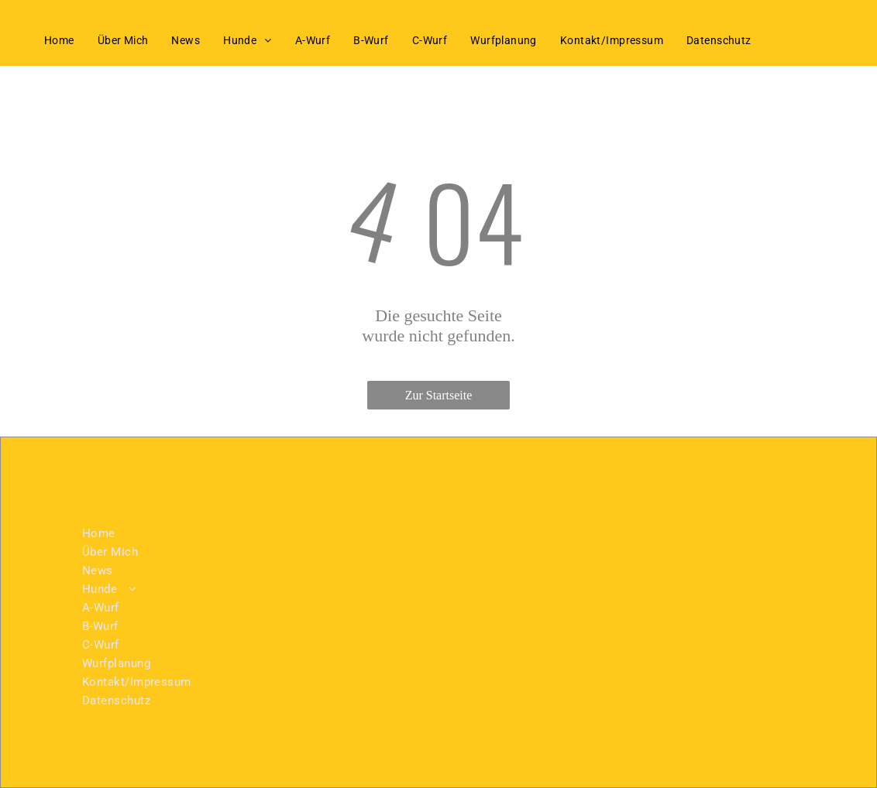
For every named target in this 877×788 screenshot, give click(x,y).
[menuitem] (59, 40)
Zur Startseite (439, 395)
